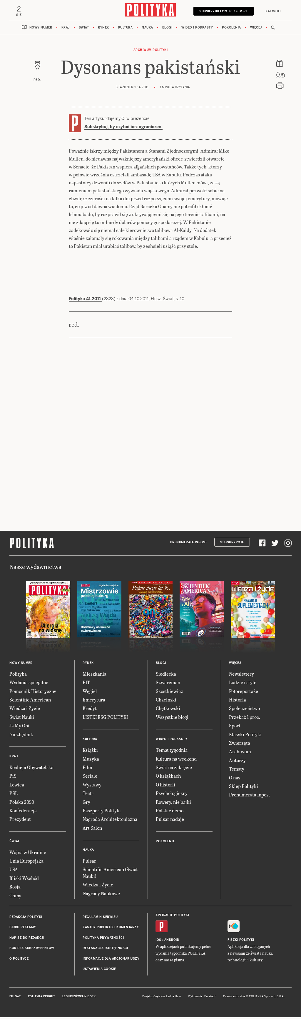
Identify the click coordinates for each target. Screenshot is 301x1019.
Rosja (15, 888)
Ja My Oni (19, 727)
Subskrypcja (232, 544)
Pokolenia (231, 29)
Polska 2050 (21, 803)
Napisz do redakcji (26, 939)
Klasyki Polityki (245, 736)
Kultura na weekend (176, 760)
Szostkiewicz (169, 692)
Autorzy (237, 762)
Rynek (103, 29)
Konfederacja (23, 812)
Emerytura (94, 701)
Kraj (65, 29)
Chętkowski (168, 709)
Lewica (16, 786)
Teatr (88, 794)
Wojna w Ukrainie (27, 854)
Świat (84, 29)
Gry (86, 803)
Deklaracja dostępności (105, 950)
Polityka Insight (41, 998)
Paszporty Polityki (102, 812)
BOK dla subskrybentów (31, 950)
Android (171, 941)
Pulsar (89, 862)
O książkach (168, 777)
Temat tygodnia (172, 751)
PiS (12, 777)
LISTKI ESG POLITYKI (105, 718)
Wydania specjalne (28, 684)
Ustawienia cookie (99, 971)
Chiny (15, 897)
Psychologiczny (172, 794)
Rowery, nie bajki (173, 803)
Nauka (147, 29)
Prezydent (20, 820)
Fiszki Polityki (241, 941)
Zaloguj (271, 11)
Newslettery (241, 675)
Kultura (125, 29)
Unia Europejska (26, 862)
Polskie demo (169, 812)
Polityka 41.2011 (85, 300)
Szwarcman (168, 684)
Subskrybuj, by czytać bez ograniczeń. (123, 128)
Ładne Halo (173, 998)
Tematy (236, 770)
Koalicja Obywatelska (31, 769)
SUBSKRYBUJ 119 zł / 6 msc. (221, 11)
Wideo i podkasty (197, 29)
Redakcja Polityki (25, 919)
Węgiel (90, 692)
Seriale (90, 777)
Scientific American (30, 701)
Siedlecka (166, 675)
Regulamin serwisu (100, 919)
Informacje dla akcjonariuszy (111, 960)
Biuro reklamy (22, 929)
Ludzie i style (242, 684)
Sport (234, 727)
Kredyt (90, 709)
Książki (90, 751)
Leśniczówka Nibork (79, 998)
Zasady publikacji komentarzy (111, 929)
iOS (158, 941)
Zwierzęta (239, 744)
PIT (86, 684)
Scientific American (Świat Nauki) (110, 874)
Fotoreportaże (243, 692)
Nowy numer (40, 29)
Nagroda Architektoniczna (110, 820)
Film (87, 769)
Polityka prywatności (103, 939)
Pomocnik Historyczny (32, 692)
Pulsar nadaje (170, 820)
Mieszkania (94, 675)
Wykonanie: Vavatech (202, 998)
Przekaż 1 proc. (244, 718)
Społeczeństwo (244, 709)
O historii (165, 786)
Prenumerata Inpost (188, 544)
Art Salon (92, 829)
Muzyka (91, 760)
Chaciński (166, 701)
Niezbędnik (21, 736)
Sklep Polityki (243, 787)
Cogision (159, 998)
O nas (234, 779)
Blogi (167, 29)
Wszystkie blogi (172, 718)
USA (13, 871)
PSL (13, 794)
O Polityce (19, 960)
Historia (237, 701)
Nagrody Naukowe (101, 895)
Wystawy (92, 786)
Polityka (18, 675)
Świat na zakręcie (174, 769)
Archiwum (240, 753)
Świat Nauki (21, 718)
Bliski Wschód (24, 879)
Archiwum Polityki (150, 52)
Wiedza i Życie (24, 709)
